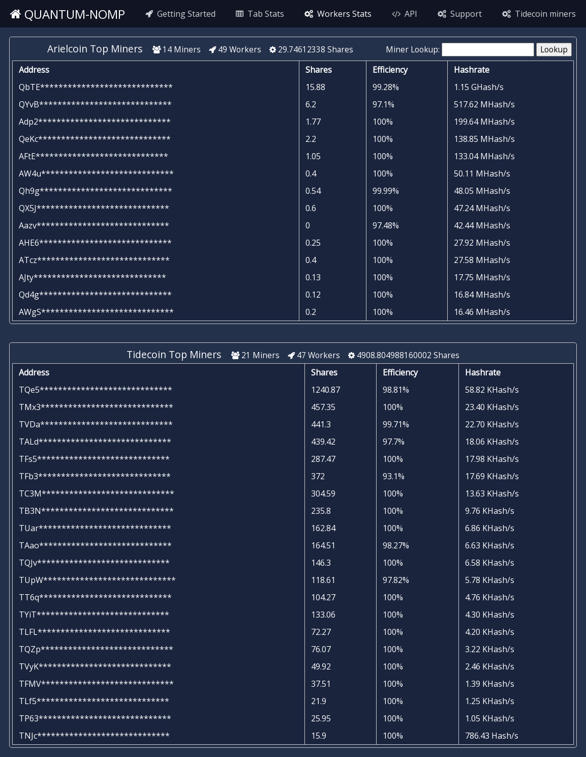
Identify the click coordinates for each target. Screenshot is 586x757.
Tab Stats (260, 13)
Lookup (554, 49)
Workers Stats (338, 13)
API (404, 13)
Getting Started (180, 13)
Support (460, 13)
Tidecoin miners (539, 13)
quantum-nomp (67, 14)
